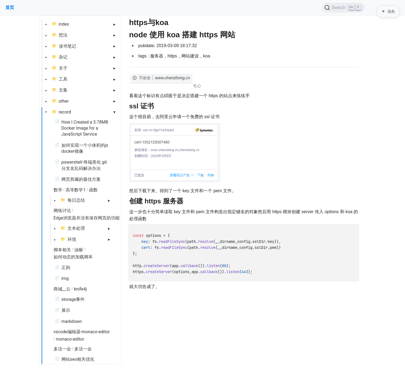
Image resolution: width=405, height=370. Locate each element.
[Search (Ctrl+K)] (343, 8)
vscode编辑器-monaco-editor (82, 331)
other (64, 101)
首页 (9, 7)
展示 (65, 310)
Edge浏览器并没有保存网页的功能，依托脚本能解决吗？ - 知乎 (114, 218)
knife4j (80, 289)
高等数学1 (75, 189)
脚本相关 (62, 249)
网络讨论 (62, 210)
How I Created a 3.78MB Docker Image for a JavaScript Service (84, 128)
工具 (63, 79)
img (65, 278)
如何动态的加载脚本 (73, 256)
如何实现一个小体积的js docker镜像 (84, 148)
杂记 (63, 57)
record (65, 112)
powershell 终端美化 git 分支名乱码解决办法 (84, 165)
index (64, 24)
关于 (63, 68)
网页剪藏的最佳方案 (81, 179)
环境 (71, 239)
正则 (65, 267)
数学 (58, 189)
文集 (63, 90)
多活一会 (62, 348)
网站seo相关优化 (78, 359)
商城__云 (62, 289)
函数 (93, 189)
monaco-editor (70, 339)
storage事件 (73, 299)
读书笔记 (67, 46)
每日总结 (76, 200)
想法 (63, 35)
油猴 (78, 249)
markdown (71, 321)
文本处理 (76, 228)
